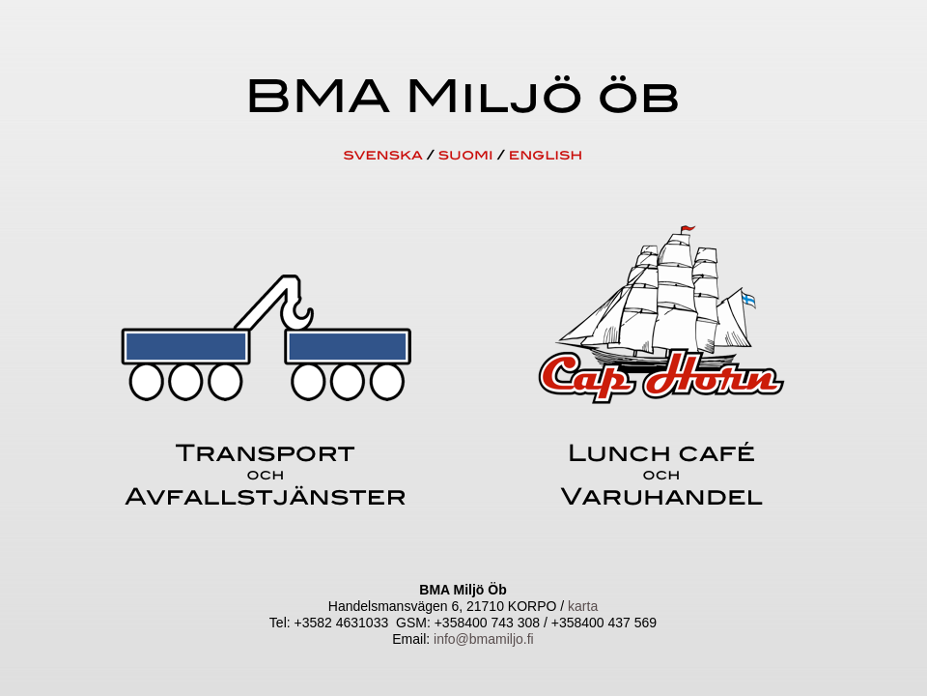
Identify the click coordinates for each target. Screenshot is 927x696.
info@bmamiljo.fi (484, 639)
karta (583, 606)
